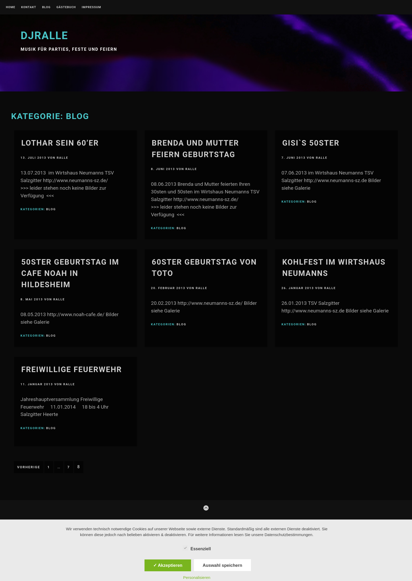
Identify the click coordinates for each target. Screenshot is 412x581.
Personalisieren (196, 577)
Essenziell (197, 548)
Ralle (62, 158)
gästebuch (66, 7)
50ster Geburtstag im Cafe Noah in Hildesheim (70, 273)
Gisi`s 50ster (310, 142)
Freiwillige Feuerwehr (71, 369)
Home (10, 7)
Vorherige (28, 467)
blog (46, 7)
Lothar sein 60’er (60, 142)
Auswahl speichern (222, 565)
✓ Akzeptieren (168, 565)
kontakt (28, 7)
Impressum (91, 7)
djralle (44, 35)
